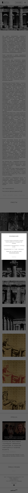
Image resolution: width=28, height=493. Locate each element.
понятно (14, 256)
